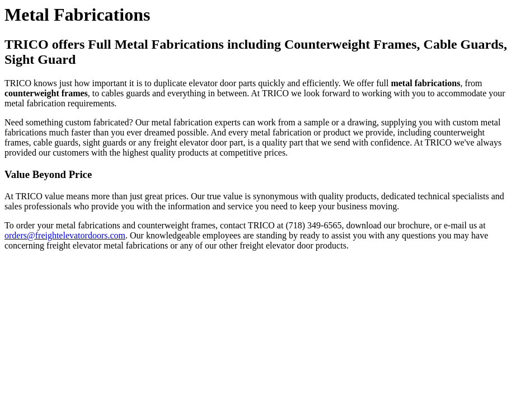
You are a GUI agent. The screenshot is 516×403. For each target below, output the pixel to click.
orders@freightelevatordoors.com (64, 235)
